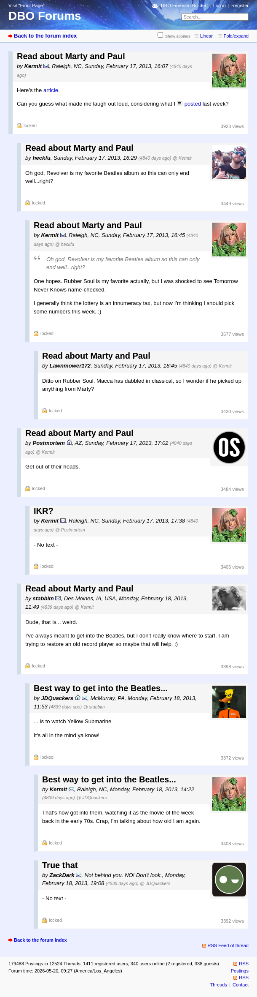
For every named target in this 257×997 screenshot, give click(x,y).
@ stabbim (94, 706)
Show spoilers (177, 36)
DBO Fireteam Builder (183, 5)
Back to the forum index (45, 36)
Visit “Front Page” (26, 5)
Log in (219, 5)
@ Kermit (182, 158)
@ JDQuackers (91, 797)
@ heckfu (64, 244)
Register (240, 5)
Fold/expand (236, 35)
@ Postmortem (70, 529)
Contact (241, 984)
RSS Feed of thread (228, 945)
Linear (206, 35)
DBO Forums (44, 15)
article (50, 90)
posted (193, 104)
